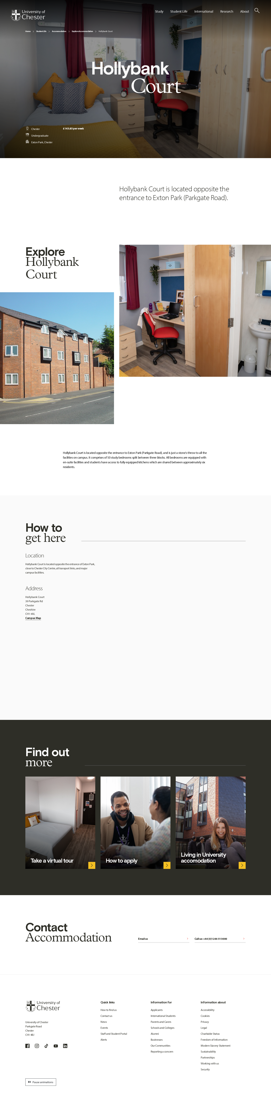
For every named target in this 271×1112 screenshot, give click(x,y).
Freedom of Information (214, 1039)
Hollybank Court (106, 31)
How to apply (121, 860)
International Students (163, 1016)
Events (104, 1027)
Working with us (210, 1063)
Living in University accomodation (203, 857)
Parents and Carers (161, 1022)
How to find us (109, 1010)
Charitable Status (210, 1033)
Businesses (157, 1039)
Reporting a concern (162, 1051)
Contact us (106, 1016)
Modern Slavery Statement (215, 1045)
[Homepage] (27, 15)
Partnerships (208, 1057)
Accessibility (207, 1010)
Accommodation (59, 31)
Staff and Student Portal (114, 1033)
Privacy (205, 1022)
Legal (204, 1027)
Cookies (205, 1016)
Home (28, 31)
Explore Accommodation (82, 31)
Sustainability (208, 1051)
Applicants (157, 1010)
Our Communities (160, 1045)
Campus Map (33, 618)
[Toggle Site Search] (257, 10)
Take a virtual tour (52, 860)
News (104, 1022)
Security (205, 1069)
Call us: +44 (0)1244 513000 (220, 939)
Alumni (155, 1033)
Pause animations (40, 1082)
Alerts (104, 1039)
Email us (163, 939)
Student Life (41, 31)
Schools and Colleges (162, 1027)
